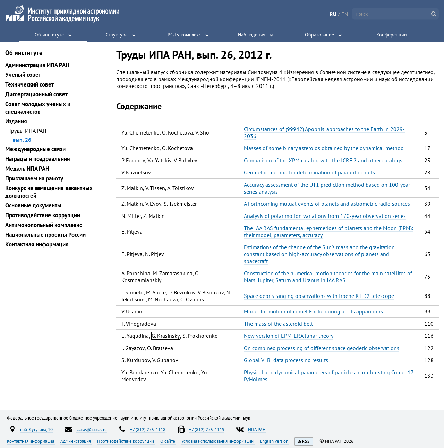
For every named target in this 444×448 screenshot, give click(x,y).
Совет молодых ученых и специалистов (37, 107)
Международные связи (35, 149)
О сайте (168, 441)
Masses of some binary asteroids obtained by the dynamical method (324, 148)
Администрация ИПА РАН (37, 65)
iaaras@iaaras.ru (91, 429)
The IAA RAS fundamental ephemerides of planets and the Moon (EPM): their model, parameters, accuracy (328, 231)
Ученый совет (23, 75)
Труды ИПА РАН (27, 130)
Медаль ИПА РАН (27, 168)
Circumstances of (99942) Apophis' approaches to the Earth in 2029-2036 (324, 132)
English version (274, 441)
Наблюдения (251, 35)
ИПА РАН (257, 429)
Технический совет (29, 84)
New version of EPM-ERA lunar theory (288, 335)
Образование (319, 35)
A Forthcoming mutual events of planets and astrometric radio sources (327, 203)
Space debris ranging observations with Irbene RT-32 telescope (319, 295)
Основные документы (33, 205)
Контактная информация (37, 244)
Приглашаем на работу (34, 178)
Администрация (76, 441)
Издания (16, 121)
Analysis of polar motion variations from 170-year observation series (325, 215)
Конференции (391, 35)
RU (333, 13)
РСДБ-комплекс (184, 35)
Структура (117, 35)
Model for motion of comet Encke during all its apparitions (313, 311)
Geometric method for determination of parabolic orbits (309, 172)
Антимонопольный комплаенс (43, 225)
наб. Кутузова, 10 (36, 429)
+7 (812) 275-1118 (147, 429)
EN (344, 13)
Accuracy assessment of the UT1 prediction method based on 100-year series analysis (327, 188)
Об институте (49, 35)
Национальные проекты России (45, 234)
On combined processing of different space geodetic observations (321, 347)
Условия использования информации (218, 441)
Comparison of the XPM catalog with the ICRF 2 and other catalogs (323, 160)
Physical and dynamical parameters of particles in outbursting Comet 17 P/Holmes (329, 376)
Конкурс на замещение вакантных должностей (49, 191)
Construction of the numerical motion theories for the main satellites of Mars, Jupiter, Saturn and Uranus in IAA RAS (328, 277)
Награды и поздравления (37, 159)
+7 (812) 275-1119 (206, 429)
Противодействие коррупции (42, 215)
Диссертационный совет (36, 94)
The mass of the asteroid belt (278, 323)
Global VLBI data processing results (286, 360)
